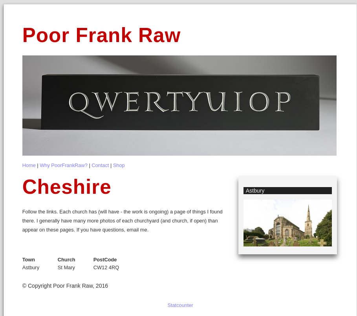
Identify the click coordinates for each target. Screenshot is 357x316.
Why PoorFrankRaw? (64, 165)
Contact (100, 165)
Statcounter (180, 305)
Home (29, 165)
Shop (119, 165)
